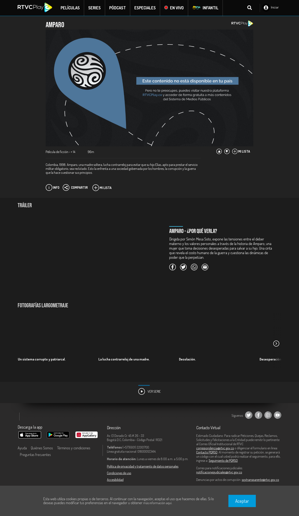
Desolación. (187, 359)
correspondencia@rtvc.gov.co (215, 448)
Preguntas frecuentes (35, 454)
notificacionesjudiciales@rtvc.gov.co (219, 472)
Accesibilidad (115, 480)
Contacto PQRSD (206, 452)
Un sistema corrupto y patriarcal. (42, 359)
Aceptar (242, 501)
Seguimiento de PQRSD (223, 461)
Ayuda (22, 448)
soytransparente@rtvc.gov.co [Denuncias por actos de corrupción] (260, 480)
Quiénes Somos (42, 448)
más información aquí (157, 503)
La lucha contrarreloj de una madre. (124, 359)
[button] (276, 344)
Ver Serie (149, 391)
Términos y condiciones (73, 448)
